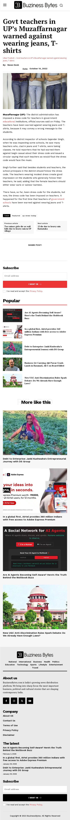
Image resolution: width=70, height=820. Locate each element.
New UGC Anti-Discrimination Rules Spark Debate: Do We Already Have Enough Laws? (46, 380)
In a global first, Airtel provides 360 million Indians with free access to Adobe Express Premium (45, 332)
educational (9, 121)
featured (16, 216)
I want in (35, 284)
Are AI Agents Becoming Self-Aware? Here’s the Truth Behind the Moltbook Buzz (44, 315)
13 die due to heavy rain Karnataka (49, 227)
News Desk (13, 65)
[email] (35, 275)
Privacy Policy (36, 291)
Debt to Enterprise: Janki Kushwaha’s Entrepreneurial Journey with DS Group (44, 348)
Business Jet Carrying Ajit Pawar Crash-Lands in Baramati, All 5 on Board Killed (44, 364)
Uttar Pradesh (8, 58)
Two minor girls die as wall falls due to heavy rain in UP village (17, 228)
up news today (29, 216)
